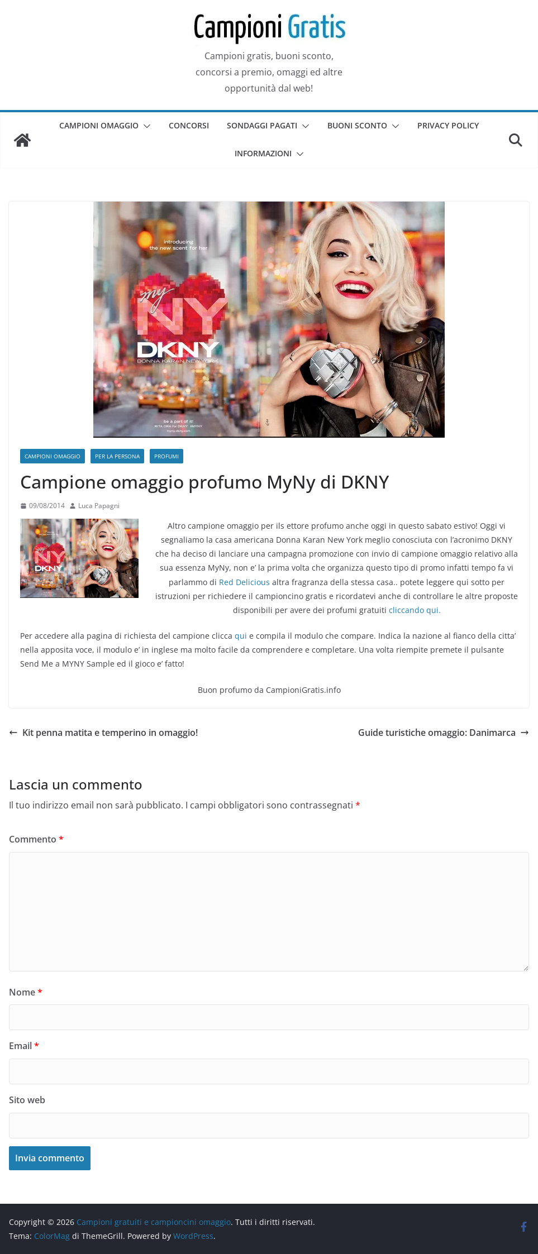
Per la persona (117, 456)
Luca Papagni (99, 505)
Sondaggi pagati (262, 125)
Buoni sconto (357, 125)
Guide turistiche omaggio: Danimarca (443, 732)
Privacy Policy (448, 125)
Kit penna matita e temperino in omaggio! (103, 732)
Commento (36, 839)
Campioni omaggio (99, 125)
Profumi (166, 456)
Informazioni (263, 153)
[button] (145, 126)
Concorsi (189, 125)
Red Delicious (244, 582)
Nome (25, 992)
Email (24, 1046)
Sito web (27, 1100)
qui (241, 635)
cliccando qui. (415, 610)
